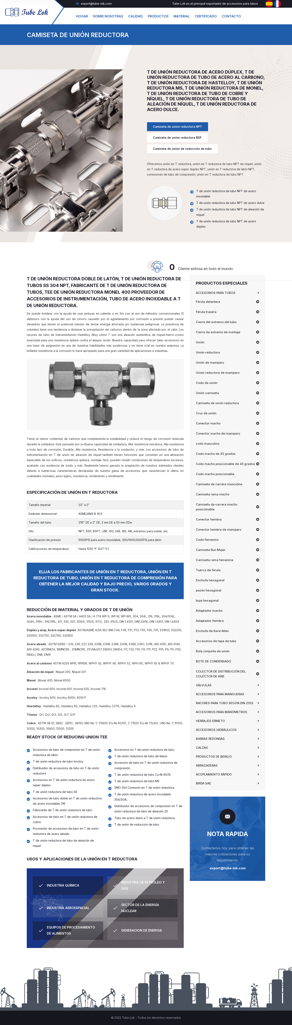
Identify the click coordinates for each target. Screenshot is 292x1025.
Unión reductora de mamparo (217, 373)
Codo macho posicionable (215, 474)
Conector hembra (209, 519)
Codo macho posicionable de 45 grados (225, 464)
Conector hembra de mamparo (218, 529)
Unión (200, 342)
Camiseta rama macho (212, 494)
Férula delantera (208, 302)
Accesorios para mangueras (220, 694)
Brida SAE (203, 783)
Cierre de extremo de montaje (218, 332)
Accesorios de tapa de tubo (216, 641)
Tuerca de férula (208, 570)
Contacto (231, 16)
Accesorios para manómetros (221, 712)
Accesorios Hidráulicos (216, 730)
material (182, 16)
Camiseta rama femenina (214, 560)
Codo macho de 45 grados (215, 454)
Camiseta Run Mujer (210, 550)
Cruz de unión (206, 413)
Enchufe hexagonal (210, 580)
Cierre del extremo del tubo (216, 322)
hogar (82, 16)
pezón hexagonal (208, 590)
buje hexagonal (207, 600)
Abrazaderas (207, 765)
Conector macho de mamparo (218, 433)
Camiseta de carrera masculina (219, 484)
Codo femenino (207, 540)
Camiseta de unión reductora (217, 403)
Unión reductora (208, 352)
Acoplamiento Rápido (214, 774)
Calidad (135, 16)
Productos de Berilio (214, 756)
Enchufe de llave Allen (212, 631)
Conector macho (208, 423)
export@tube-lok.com (94, 3)
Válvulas (203, 685)
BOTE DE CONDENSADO (213, 661)
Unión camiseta (207, 393)
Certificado (206, 16)
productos (158, 16)
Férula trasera (206, 312)
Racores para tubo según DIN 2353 (224, 703)
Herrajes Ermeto (210, 721)
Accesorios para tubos (215, 293)
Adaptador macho (209, 611)
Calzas (202, 748)
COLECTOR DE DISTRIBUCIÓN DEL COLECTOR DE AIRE (221, 673)
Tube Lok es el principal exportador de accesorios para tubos (215, 3)
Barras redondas (210, 739)
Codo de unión (206, 383)
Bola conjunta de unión (213, 651)
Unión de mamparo (210, 362)
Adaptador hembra (210, 621)
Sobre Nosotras (108, 16)
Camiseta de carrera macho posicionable (216, 506)
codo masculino (207, 444)
